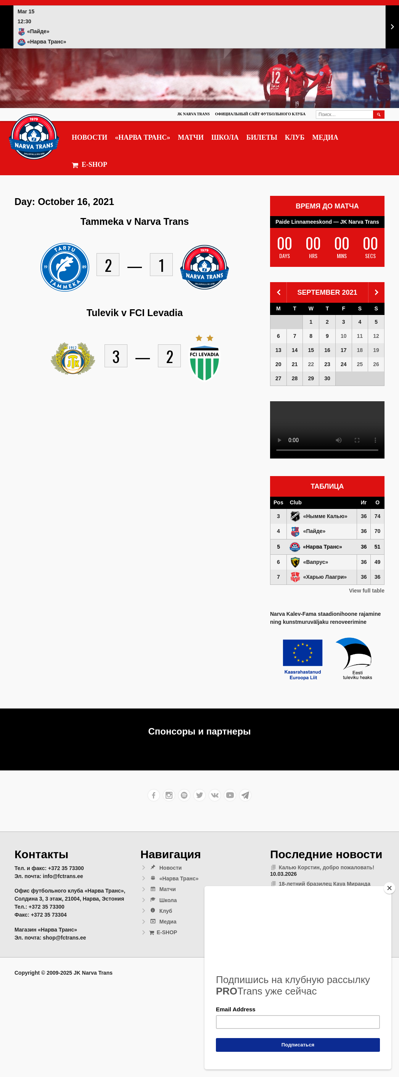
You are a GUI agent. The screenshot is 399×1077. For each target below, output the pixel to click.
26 (376, 364)
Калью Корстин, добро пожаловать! (326, 867)
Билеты (261, 137)
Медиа (325, 137)
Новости (89, 137)
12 (376, 336)
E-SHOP (89, 165)
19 (376, 350)
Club (296, 502)
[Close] (389, 888)
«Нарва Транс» (142, 137)
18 (360, 350)
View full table (367, 591)
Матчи (191, 137)
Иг (364, 502)
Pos (278, 502)
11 (360, 336)
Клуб (295, 137)
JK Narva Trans (193, 114)
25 (360, 364)
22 (311, 364)
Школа (225, 137)
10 (344, 336)
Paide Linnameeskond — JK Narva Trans (327, 222)
